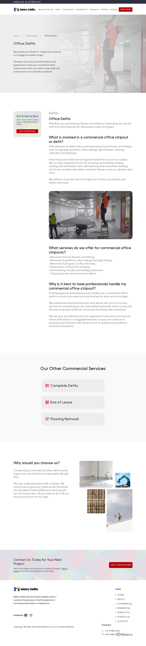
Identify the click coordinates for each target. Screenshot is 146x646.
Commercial (68, 9)
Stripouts (94, 9)
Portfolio (104, 9)
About (58, 9)
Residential (81, 9)
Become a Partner (46, 9)
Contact (113, 9)
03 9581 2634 (34, 2)
